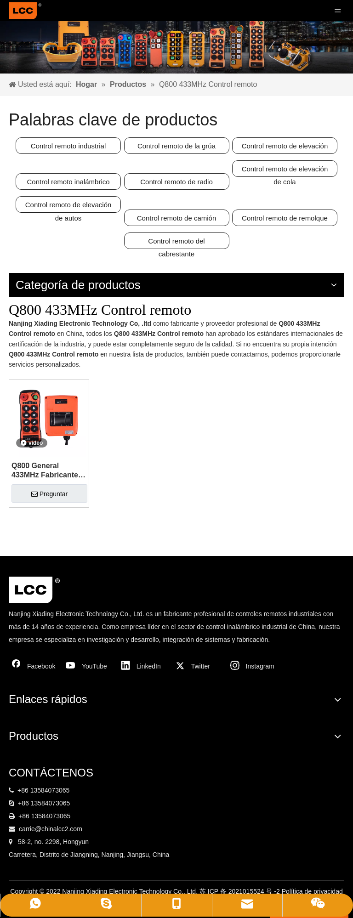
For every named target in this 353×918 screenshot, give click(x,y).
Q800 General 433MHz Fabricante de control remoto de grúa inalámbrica (48, 471)
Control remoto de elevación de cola (285, 171)
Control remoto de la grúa (176, 146)
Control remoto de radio (176, 182)
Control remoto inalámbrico (68, 182)
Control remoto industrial (68, 146)
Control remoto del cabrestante (176, 243)
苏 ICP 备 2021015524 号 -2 (240, 891)
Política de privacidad (312, 891)
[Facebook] (34, 666)
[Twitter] (198, 666)
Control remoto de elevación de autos (68, 207)
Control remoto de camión (176, 218)
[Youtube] (88, 666)
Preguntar (49, 494)
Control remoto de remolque (285, 218)
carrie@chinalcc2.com (50, 829)
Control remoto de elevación (285, 146)
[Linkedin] (143, 666)
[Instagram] (253, 666)
